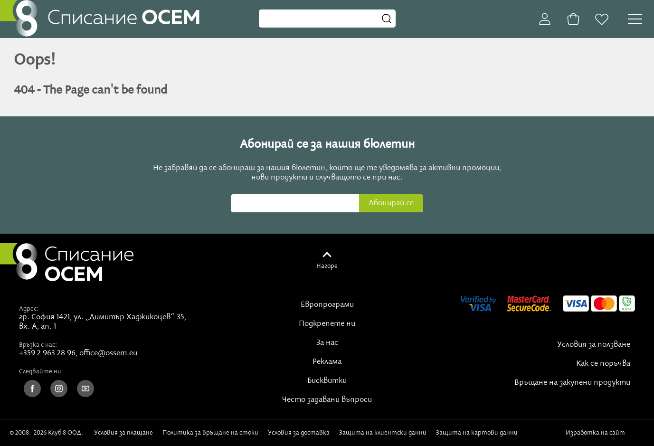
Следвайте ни (40, 371)
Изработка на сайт (605, 433)
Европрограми (327, 305)
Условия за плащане (123, 433)
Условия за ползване (593, 345)
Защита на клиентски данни (383, 433)
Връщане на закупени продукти (572, 383)
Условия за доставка (299, 433)
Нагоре (327, 266)
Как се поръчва (603, 364)
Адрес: (28, 309)
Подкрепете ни (327, 324)
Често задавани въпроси (327, 400)
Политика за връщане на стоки (210, 433)
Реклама (327, 362)
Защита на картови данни (477, 433)
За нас (327, 343)
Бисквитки (327, 381)
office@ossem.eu (108, 353)
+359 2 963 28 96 (47, 353)
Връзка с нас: (38, 345)
